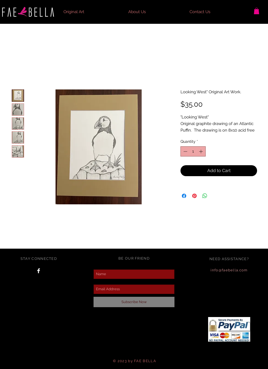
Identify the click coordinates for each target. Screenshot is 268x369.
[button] (256, 11)
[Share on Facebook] (184, 196)
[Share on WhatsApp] (205, 196)
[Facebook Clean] (38, 270)
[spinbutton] (193, 151)
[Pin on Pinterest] (194, 196)
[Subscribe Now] (134, 302)
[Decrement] (184, 151)
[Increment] (201, 151)
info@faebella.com (229, 270)
